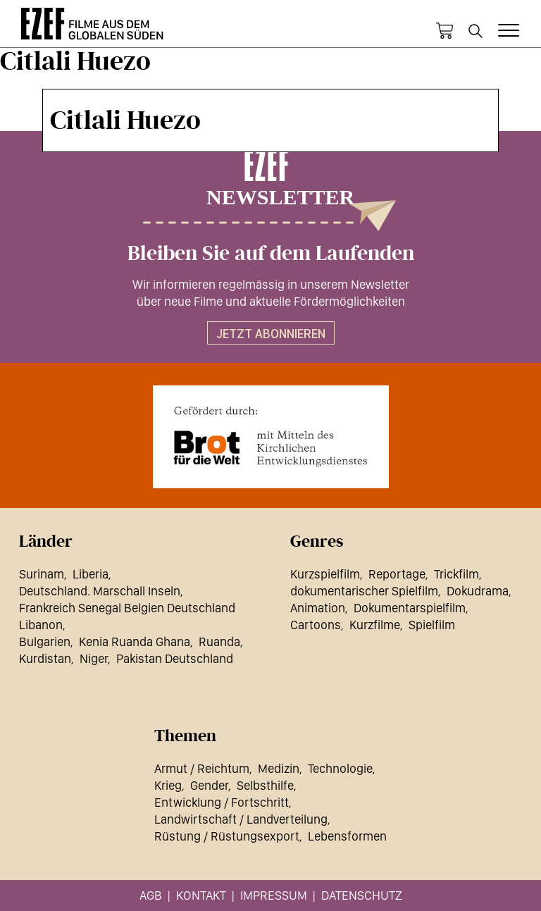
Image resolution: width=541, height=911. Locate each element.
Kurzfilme (374, 624)
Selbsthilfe (265, 785)
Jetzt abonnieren (270, 333)
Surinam (41, 573)
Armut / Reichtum (201, 768)
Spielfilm (432, 624)
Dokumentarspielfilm (410, 607)
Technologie (340, 768)
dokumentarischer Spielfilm (364, 590)
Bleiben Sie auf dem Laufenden (271, 253)
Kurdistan (45, 658)
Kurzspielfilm (325, 573)
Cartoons (315, 624)
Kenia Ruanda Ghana (134, 641)
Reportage (396, 573)
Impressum (273, 895)
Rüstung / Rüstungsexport (226, 836)
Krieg (168, 785)
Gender (209, 785)
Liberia (90, 573)
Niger (94, 658)
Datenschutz (361, 895)
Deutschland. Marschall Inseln (99, 590)
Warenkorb (444, 31)
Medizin (278, 768)
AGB (150, 895)
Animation (317, 607)
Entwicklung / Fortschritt (221, 802)
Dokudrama (478, 590)
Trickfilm (456, 573)
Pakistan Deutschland (174, 658)
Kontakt (201, 895)
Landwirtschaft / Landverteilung (241, 819)
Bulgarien (44, 641)
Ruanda (219, 641)
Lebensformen (347, 836)
